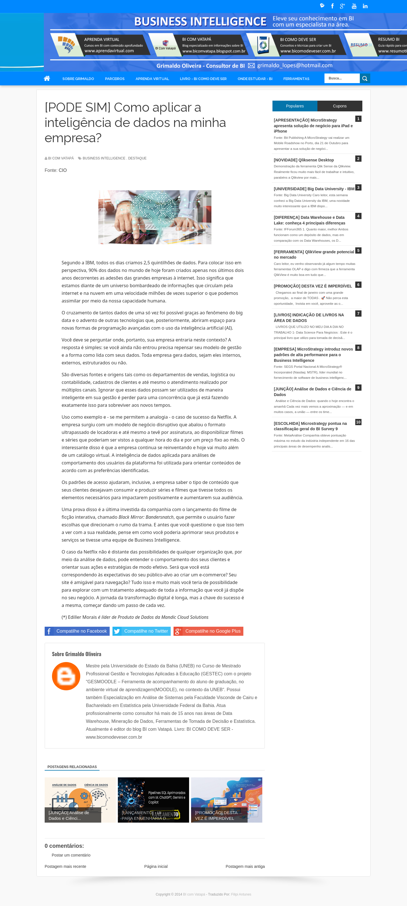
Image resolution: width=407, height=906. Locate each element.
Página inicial (156, 866)
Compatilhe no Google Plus (207, 631)
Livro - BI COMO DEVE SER (203, 79)
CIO (63, 170)
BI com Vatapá (194, 894)
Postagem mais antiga (245, 866)
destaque (137, 158)
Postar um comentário (71, 855)
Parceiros (115, 79)
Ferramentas (296, 79)
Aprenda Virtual (152, 79)
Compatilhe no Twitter (140, 631)
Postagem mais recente (65, 866)
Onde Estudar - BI (255, 79)
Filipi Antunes (241, 894)
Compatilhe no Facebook (76, 631)
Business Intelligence (104, 158)
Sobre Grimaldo (78, 79)
